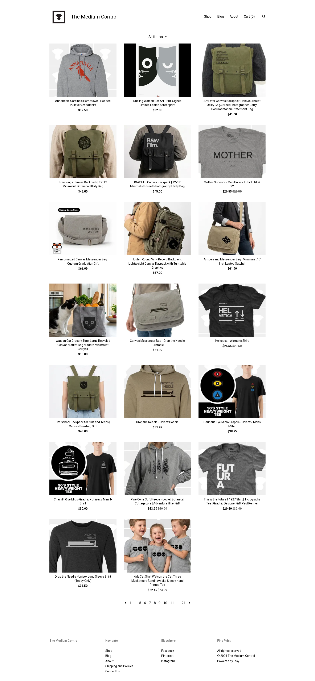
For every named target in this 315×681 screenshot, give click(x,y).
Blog (220, 16)
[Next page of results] (189, 603)
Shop (208, 16)
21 (183, 603)
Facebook (167, 650)
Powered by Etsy (228, 661)
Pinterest (167, 655)
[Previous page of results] (125, 603)
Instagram (168, 661)
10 (165, 603)
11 (172, 603)
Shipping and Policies (119, 666)
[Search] (264, 17)
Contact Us (112, 671)
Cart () (249, 16)
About (234, 16)
